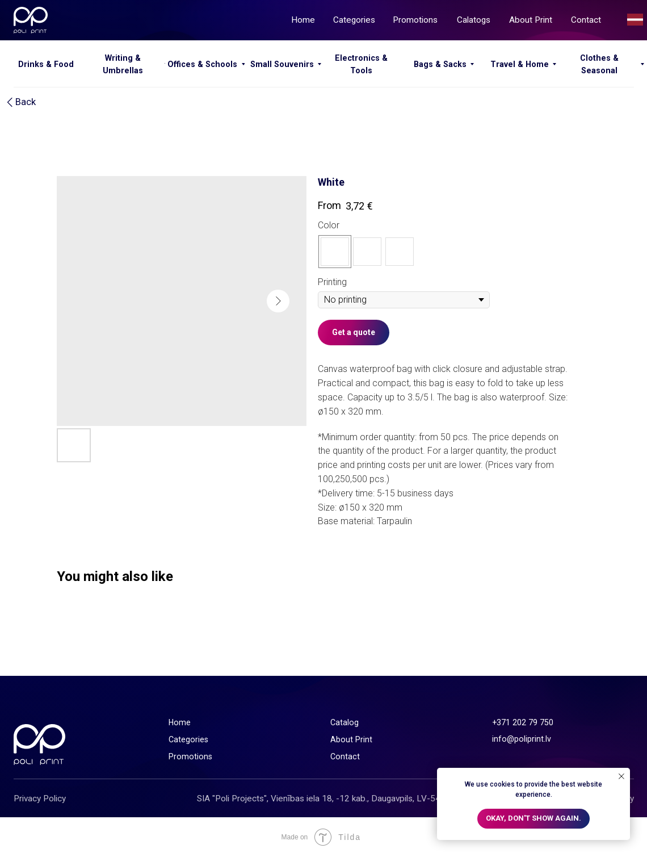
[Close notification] (621, 776)
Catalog (344, 722)
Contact (586, 20)
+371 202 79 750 (522, 722)
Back (25, 102)
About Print (530, 20)
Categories (354, 20)
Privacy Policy (40, 798)
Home (303, 20)
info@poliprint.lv (521, 738)
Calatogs (473, 20)
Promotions (415, 20)
